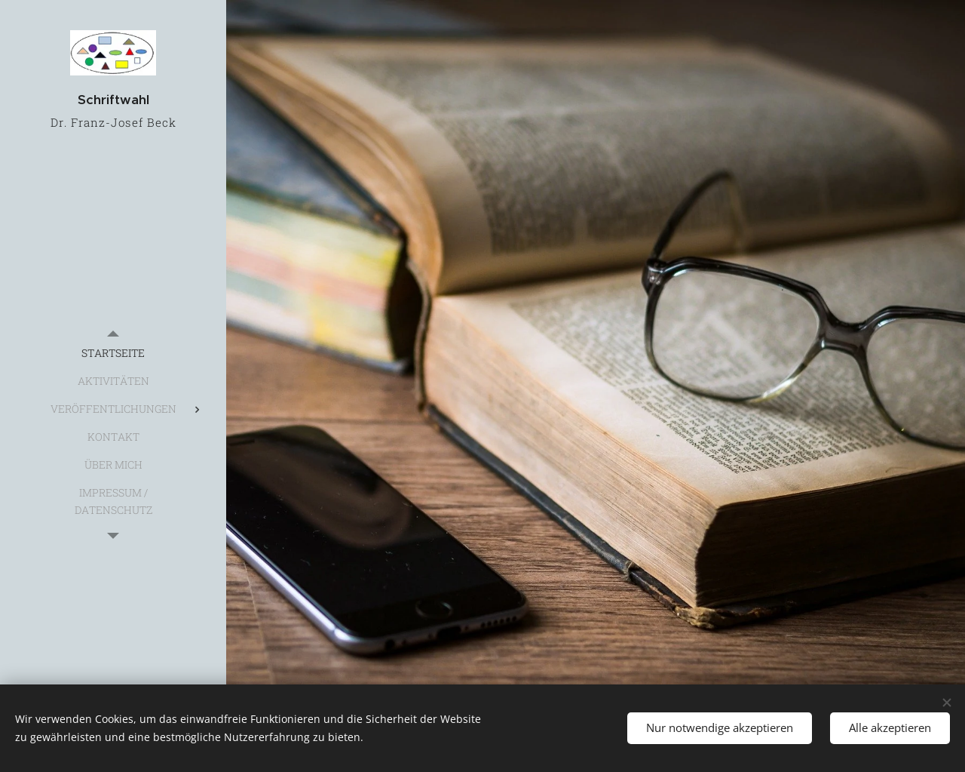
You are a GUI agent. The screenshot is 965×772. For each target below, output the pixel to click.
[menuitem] (113, 352)
